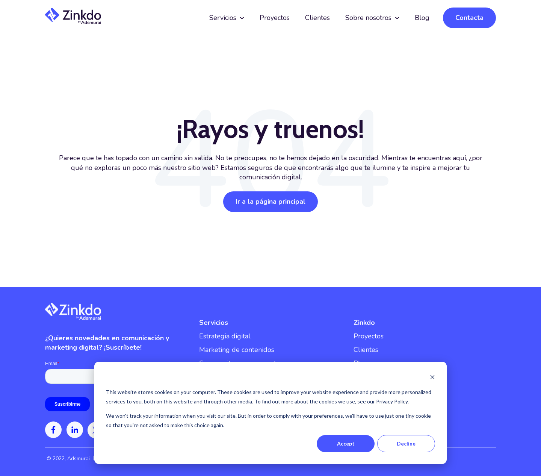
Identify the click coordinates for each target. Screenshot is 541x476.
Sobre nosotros (368, 17)
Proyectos (275, 17)
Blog (422, 17)
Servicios (222, 17)
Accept (346, 443)
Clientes (317, 17)
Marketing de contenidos (236, 349)
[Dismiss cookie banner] (432, 378)
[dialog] (270, 413)
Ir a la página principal (270, 201)
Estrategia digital (225, 336)
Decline (406, 443)
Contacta (469, 17)
